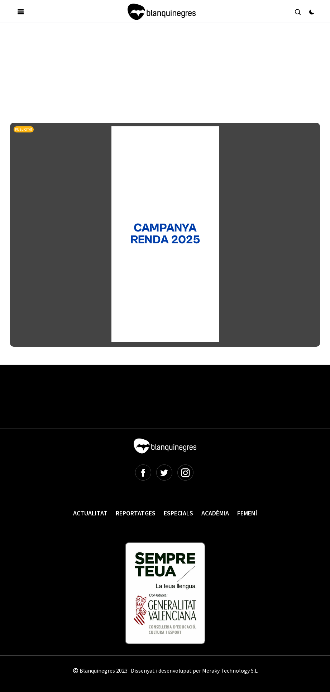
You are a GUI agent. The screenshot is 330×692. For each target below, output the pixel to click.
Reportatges (136, 513)
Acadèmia (215, 513)
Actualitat (90, 513)
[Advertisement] (140, 50)
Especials (178, 513)
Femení (247, 513)
